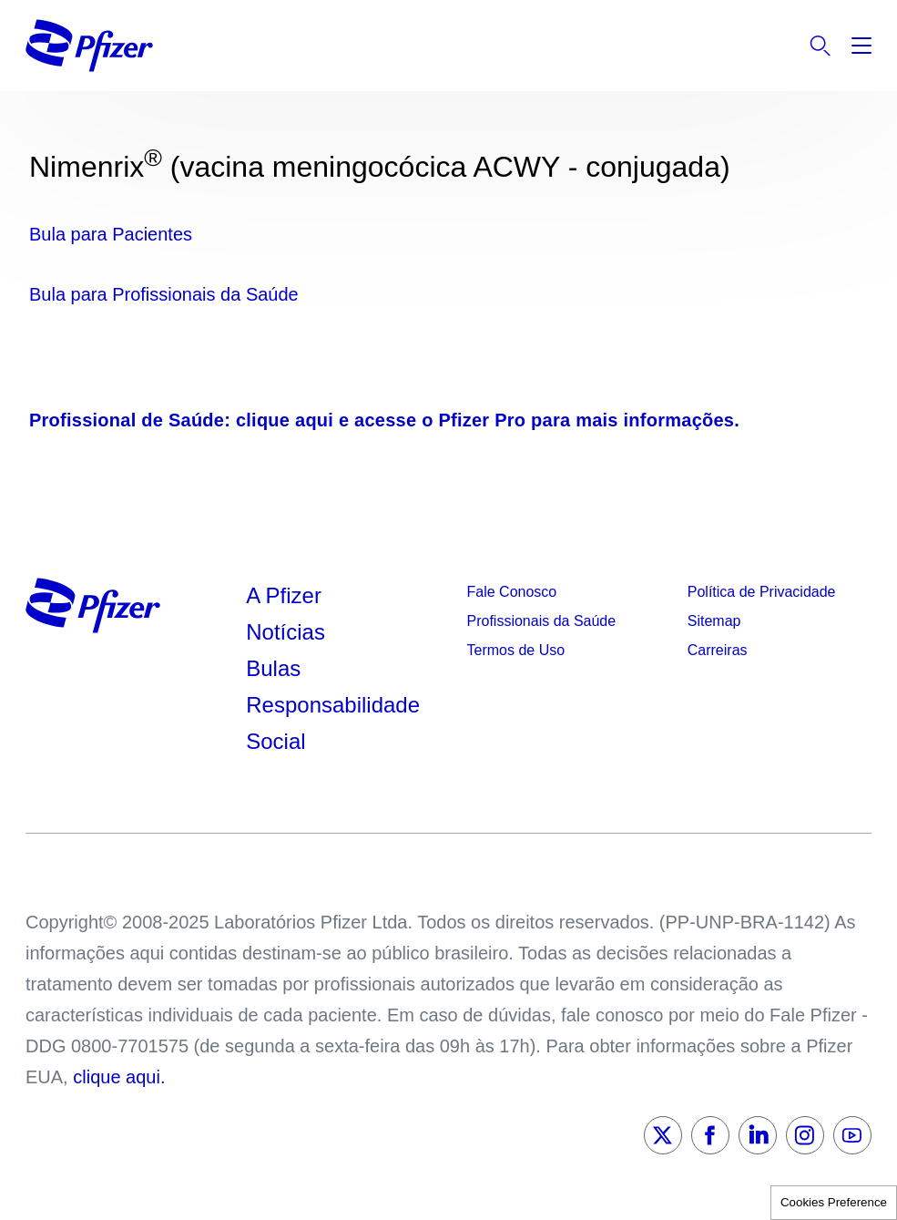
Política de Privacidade (762, 592)
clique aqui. (119, 1077)
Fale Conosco (512, 592)
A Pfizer (283, 595)
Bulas (276, 668)
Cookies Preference (833, 1202)
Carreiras (718, 650)
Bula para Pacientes (110, 234)
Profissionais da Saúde (542, 621)
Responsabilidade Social (333, 723)
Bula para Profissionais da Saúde (164, 294)
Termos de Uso (516, 650)
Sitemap (714, 621)
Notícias (288, 632)
